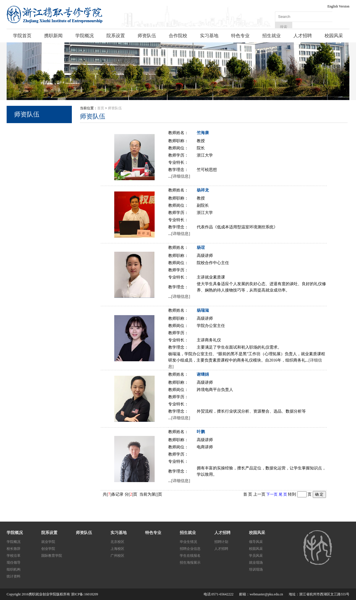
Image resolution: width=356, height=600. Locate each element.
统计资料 (13, 576)
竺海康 (203, 133)
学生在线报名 (190, 556)
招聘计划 (221, 542)
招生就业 (271, 35)
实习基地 (209, 35)
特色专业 (240, 35)
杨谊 (201, 247)
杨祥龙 (203, 190)
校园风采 (334, 35)
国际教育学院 (51, 556)
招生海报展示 (190, 562)
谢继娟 (203, 374)
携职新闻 (53, 35)
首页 (100, 108)
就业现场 (256, 562)
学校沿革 (13, 556)
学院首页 (22, 35)
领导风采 (256, 542)
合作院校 (178, 35)
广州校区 (117, 556)
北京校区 (117, 542)
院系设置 (115, 35)
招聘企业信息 (190, 549)
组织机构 (13, 569)
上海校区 (117, 549)
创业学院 (48, 549)
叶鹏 (201, 432)
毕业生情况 (188, 542)
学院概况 (84, 35)
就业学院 (48, 542)
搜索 (283, 27)
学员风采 (256, 556)
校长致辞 (13, 549)
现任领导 (13, 562)
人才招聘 (302, 35)
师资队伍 (147, 35)
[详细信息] (180, 176)
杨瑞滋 (203, 310)
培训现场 (256, 569)
